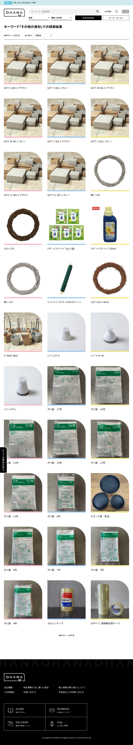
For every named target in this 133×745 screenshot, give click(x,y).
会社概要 (8, 687)
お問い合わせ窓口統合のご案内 (24, 2)
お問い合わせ (29, 692)
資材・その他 (61, 18)
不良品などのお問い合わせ (71, 692)
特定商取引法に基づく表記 (36, 687)
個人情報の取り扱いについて (72, 687)
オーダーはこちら (116, 18)
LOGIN (108, 11)
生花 (39, 18)
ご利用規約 (9, 692)
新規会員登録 (88, 18)
